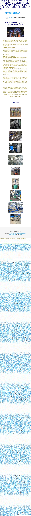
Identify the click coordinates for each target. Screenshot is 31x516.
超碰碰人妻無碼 (10, 449)
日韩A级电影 (13, 431)
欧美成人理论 (13, 460)
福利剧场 (15, 357)
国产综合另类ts (25, 398)
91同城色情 (24, 343)
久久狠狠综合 (13, 428)
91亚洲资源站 (20, 293)
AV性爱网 (25, 325)
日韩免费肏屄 (13, 301)
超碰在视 (4, 264)
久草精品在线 (5, 399)
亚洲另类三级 (26, 483)
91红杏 (21, 279)
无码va (2, 487)
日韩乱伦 (23, 307)
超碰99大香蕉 (18, 280)
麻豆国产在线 (18, 330)
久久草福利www (14, 485)
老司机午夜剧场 (16, 341)
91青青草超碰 (7, 461)
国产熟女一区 (10, 467)
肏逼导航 (14, 337)
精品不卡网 (20, 404)
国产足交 (25, 392)
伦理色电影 (17, 331)
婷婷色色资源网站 (21, 325)
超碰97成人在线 (20, 356)
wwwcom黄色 (16, 281)
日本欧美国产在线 (9, 506)
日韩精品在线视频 (12, 278)
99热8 (12, 351)
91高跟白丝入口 (17, 489)
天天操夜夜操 (21, 385)
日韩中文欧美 (22, 447)
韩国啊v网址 (17, 363)
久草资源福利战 (23, 431)
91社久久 (2, 413)
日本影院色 (5, 360)
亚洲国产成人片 (25, 403)
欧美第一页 (26, 310)
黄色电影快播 (13, 420)
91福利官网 (18, 315)
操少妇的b (17, 305)
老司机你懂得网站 (18, 311)
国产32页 (10, 448)
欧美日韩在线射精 (10, 455)
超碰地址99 (20, 373)
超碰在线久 (25, 273)
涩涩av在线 (18, 448)
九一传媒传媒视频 (17, 498)
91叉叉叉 (23, 418)
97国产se (1, 277)
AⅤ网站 (1, 504)
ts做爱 (12, 356)
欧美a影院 (14, 464)
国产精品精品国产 (24, 366)
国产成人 (2, 302)
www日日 (16, 265)
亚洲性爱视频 (28, 431)
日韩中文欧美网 (13, 308)
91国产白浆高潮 (20, 268)
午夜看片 (21, 376)
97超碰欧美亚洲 (18, 307)
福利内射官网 (20, 512)
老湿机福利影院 (22, 314)
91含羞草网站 (20, 452)
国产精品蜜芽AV (14, 481)
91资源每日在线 (9, 277)
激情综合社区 (11, 488)
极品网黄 (6, 414)
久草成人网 (2, 400)
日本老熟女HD (13, 447)
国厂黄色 (12, 260)
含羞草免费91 (16, 507)
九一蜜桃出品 (9, 477)
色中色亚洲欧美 (21, 413)
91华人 (8, 463)
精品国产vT (17, 336)
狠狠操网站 (14, 448)
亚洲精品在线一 (13, 330)
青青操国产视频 (13, 305)
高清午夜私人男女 (20, 329)
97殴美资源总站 (18, 344)
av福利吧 (17, 413)
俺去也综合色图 (23, 303)
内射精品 (25, 370)
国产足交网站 (14, 329)
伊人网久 (12, 412)
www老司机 (27, 307)
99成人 (28, 340)
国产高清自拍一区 (26, 281)
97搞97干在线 (26, 511)
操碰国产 (25, 312)
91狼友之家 (19, 430)
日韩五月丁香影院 (22, 331)
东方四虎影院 (18, 463)
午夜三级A (17, 405)
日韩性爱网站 (16, 404)
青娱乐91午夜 (20, 496)
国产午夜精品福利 (5, 474)
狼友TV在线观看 (15, 264)
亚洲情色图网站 (22, 456)
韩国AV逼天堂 (28, 400)
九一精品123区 (26, 275)
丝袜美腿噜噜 (19, 481)
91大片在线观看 (26, 358)
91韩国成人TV (20, 474)
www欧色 (21, 387)
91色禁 (17, 425)
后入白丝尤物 (19, 462)
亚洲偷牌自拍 (27, 504)
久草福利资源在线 (9, 264)
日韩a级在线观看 (9, 496)
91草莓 (16, 260)
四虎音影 (18, 302)
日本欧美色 (19, 361)
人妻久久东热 (21, 454)
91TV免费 (13, 405)
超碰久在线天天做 (18, 416)
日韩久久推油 (18, 492)
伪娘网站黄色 (3, 406)
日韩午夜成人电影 (5, 273)
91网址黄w (4, 429)
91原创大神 (15, 326)
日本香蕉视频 (8, 434)
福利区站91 (4, 329)
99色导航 (7, 426)
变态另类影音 (23, 446)
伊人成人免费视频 (27, 423)
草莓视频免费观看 (8, 306)
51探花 (6, 468)
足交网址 (14, 490)
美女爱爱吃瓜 (18, 278)
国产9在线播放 (13, 306)
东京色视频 (25, 367)
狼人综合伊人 (8, 371)
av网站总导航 (26, 357)
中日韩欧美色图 (20, 324)
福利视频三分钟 (20, 510)
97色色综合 (13, 384)
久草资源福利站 (9, 376)
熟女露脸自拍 (6, 447)
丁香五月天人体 (21, 358)
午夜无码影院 (3, 279)
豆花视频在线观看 (12, 343)
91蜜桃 (18, 485)
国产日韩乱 (6, 452)
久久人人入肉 (5, 358)
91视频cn (9, 344)
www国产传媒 (23, 327)
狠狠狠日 (4, 485)
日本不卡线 (22, 390)
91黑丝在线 (18, 423)
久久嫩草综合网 (6, 487)
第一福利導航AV (23, 391)
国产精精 (2, 281)
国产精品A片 (9, 458)
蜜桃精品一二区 (6, 505)
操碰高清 (18, 283)
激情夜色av (11, 345)
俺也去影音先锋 (9, 468)
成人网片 (13, 364)
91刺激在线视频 (20, 273)
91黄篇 (23, 328)
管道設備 (19, 233)
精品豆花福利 (8, 493)
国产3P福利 (12, 459)
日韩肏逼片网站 (14, 419)
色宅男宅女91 (26, 424)
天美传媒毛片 (4, 427)
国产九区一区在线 (22, 346)
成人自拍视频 (3, 353)
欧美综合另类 (27, 302)
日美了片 (8, 330)
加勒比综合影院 (17, 364)
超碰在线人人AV (26, 321)
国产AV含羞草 (11, 433)
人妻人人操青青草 (25, 306)
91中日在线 (19, 366)
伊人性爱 (23, 465)
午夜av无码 (5, 376)
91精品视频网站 (10, 462)
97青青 (22, 338)
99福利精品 (27, 456)
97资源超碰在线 (8, 444)
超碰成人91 (8, 385)
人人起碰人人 (24, 269)
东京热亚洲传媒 (23, 265)
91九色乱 (8, 303)
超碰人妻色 (10, 432)
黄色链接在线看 (22, 337)
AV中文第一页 (24, 351)
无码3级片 (6, 312)
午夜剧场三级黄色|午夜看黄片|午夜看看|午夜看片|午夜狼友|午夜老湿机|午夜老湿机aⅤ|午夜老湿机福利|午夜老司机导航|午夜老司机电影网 (15, 248)
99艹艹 (22, 361)
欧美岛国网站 (15, 325)
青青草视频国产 (14, 284)
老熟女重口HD (20, 435)
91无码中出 (8, 354)
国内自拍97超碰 (24, 407)
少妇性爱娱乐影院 (24, 462)
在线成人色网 (11, 355)
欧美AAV (17, 490)
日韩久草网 (29, 436)
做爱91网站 (5, 504)
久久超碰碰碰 (15, 422)
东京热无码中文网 (21, 433)
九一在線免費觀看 (22, 455)
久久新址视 (27, 384)
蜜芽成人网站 (27, 334)
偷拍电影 (16, 268)
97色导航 (13, 480)
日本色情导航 (3, 426)
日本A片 (4, 334)
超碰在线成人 (3, 305)
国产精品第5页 (15, 332)
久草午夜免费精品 (24, 354)
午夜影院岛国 (4, 263)
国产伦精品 (27, 475)
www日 (25, 405)
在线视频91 (16, 401)
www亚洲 (29, 429)
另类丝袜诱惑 (20, 400)
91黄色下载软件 (23, 493)
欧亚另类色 (28, 386)
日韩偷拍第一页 (13, 478)
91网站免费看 (4, 395)
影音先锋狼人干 (27, 413)
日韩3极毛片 (9, 396)
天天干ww (20, 425)
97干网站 (4, 277)
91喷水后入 (16, 414)
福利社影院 (15, 505)
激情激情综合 (18, 497)
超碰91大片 (15, 486)
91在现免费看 (23, 382)
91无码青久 (20, 508)
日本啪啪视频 (5, 509)
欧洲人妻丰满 (25, 371)
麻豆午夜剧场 (27, 482)
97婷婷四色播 (23, 492)
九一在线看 (12, 342)
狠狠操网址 (17, 263)
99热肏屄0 (16, 482)
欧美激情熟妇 (11, 370)
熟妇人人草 (4, 385)
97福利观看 (4, 479)
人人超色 (24, 268)
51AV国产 (15, 272)
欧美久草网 (8, 274)
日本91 (26, 353)
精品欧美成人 (19, 338)
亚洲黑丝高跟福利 (10, 515)
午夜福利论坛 (20, 332)
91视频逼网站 (12, 421)
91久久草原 (12, 473)
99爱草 (17, 385)
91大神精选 (14, 476)
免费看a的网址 (6, 294)
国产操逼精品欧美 (22, 384)
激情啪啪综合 (19, 335)
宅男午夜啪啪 (26, 296)
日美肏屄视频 (28, 276)
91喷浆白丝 (8, 429)
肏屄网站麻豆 (3, 475)
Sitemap (20, 234)
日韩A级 (26, 346)
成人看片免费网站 (3, 336)
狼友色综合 (16, 321)
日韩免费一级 (9, 339)
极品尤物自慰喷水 (22, 372)
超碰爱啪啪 (10, 390)
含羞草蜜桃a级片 (9, 352)
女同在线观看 (8, 334)
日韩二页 (12, 373)
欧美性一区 (26, 433)
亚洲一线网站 (24, 481)
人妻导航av (29, 443)
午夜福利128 (21, 368)
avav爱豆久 (6, 326)
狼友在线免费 (15, 512)
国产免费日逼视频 (19, 464)
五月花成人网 (11, 340)
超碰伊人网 (2, 424)
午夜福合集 (14, 376)
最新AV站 (15, 383)
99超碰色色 (2, 394)
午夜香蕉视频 (6, 454)
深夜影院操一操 (19, 371)
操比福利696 (28, 465)
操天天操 (20, 353)
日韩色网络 (29, 299)
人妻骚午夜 (15, 373)
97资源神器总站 (20, 370)
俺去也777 (24, 480)
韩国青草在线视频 (10, 333)
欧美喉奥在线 (23, 271)
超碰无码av (25, 444)
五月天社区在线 (25, 363)
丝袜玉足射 (18, 267)
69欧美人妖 (12, 272)
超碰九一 (4, 274)
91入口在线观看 (24, 436)
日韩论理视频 (25, 505)
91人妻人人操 (21, 312)
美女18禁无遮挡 (4, 515)
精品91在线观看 (25, 295)
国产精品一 (4, 506)
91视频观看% (25, 300)
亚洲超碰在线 (13, 495)
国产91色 (26, 382)
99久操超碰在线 (13, 465)
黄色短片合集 (23, 406)
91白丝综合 (7, 508)
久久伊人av (20, 355)
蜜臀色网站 (28, 343)
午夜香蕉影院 (2, 346)
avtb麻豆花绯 (19, 298)
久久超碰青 (22, 466)
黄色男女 (3, 461)
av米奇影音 (22, 487)
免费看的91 (5, 450)
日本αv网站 (18, 367)
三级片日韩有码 (25, 292)
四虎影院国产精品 (6, 297)
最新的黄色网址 (5, 382)
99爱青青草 (24, 508)
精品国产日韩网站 (21, 266)
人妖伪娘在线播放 (20, 388)
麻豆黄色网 (7, 491)
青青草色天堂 (11, 452)
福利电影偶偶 (27, 484)
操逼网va (28, 422)
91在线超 (28, 293)
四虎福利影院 (19, 406)
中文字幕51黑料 (18, 308)
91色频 (18, 477)
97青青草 (22, 437)
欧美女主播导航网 (6, 341)
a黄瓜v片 (9, 375)
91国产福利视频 (10, 494)
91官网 (14, 416)
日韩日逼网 (17, 346)
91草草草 (27, 459)
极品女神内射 (7, 422)
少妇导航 (4, 486)
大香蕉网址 (14, 351)
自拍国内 (10, 419)
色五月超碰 (8, 301)
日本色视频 (2, 294)
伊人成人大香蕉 (22, 394)
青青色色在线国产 (12, 511)
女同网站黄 (6, 337)
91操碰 (19, 437)
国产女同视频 (10, 445)
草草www (2, 364)
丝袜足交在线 (17, 295)
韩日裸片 (11, 309)
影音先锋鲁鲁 (25, 324)
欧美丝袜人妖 (26, 447)
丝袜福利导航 (22, 359)
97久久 (16, 371)
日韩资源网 (11, 508)
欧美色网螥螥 (14, 509)
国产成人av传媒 (26, 466)
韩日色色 (21, 336)
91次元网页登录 (17, 327)
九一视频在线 (28, 345)
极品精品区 (7, 404)
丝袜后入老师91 (17, 334)
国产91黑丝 (28, 327)
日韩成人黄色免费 (7, 342)
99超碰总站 (22, 313)
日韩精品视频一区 (26, 451)
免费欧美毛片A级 (22, 495)
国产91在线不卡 (14, 388)
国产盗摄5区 (3, 491)
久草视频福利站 (5, 483)
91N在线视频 (16, 402)
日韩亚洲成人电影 (26, 282)
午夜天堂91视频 (5, 290)
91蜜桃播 (15, 361)
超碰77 (7, 268)
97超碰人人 (3, 306)
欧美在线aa (27, 449)
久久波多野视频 (13, 385)
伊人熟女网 (29, 393)
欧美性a (18, 509)
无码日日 (24, 453)
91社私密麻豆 (23, 426)
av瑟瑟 (5, 460)
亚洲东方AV (15, 356)
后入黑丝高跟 (10, 362)
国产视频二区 (2, 312)
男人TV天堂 (28, 453)
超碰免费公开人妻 (6, 446)
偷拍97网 (19, 303)
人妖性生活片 (25, 445)
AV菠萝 (27, 395)
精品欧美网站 (17, 312)
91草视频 (6, 390)
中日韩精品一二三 (5, 433)
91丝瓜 (14, 463)
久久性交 (17, 397)
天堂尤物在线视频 (5, 510)
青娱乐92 (21, 295)
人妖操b (25, 437)
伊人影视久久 (13, 274)
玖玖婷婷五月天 (11, 273)
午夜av (24, 304)
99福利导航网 (3, 431)
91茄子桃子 (18, 359)
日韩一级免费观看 (12, 363)
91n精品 (15, 283)
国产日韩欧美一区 (23, 291)
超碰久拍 (21, 491)
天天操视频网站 (13, 315)
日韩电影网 (11, 404)
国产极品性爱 (9, 460)
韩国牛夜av (22, 330)
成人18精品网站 (20, 272)
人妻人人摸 (28, 373)
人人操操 (4, 407)
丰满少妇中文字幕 (5, 315)
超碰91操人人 (23, 488)
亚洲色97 (18, 275)
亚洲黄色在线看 (8, 481)
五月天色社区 (4, 339)
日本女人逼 (4, 465)
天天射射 (1, 509)
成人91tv (10, 282)
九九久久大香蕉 (7, 321)
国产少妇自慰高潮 (17, 382)
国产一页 (21, 292)
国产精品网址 (2, 275)
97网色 (25, 266)
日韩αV (12, 360)
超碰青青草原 (11, 366)
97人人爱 (2, 304)
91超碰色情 (6, 302)
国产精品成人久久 (24, 473)
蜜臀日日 (26, 270)
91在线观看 (25, 491)
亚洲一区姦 (8, 457)
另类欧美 (16, 435)
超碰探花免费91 (25, 356)
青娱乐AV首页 (19, 399)
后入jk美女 (7, 475)
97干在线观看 (28, 508)
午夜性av (27, 314)
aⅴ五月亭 (25, 412)
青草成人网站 (17, 456)
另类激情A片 (4, 393)
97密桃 (2, 372)
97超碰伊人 (13, 375)
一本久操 (9, 265)
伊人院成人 (22, 423)
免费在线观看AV (20, 486)
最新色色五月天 (5, 391)
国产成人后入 (11, 297)
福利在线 (8, 351)
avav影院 (20, 427)
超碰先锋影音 (3, 311)
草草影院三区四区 (15, 282)
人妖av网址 (25, 326)
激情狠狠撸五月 (12, 387)
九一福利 (23, 400)
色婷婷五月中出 (3, 313)
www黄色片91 (10, 325)
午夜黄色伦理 (24, 443)
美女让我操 (14, 302)
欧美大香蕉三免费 (14, 300)
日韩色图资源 (25, 486)
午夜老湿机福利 (9, 427)
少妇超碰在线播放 (19, 343)
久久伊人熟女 (28, 271)
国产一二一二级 (20, 374)
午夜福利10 (16, 437)
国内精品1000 (21, 429)
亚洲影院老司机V (6, 343)
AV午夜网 (1, 446)
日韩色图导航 (6, 310)
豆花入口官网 (27, 360)
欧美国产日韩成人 (5, 261)
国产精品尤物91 (3, 436)
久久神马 (9, 315)
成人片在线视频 (8, 384)
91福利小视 (6, 332)
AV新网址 (10, 483)
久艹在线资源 (9, 504)
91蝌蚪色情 (18, 478)
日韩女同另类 (13, 392)
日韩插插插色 (5, 322)
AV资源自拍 (19, 468)
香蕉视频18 (15, 324)
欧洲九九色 (29, 354)
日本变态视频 (5, 307)
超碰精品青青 (20, 450)
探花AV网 (26, 313)
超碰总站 (3, 340)
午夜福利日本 (23, 395)
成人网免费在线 (20, 389)
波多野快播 (8, 291)
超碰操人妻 (20, 480)
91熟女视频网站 (22, 475)
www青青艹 (8, 392)
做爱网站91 (22, 460)
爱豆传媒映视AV (16, 424)
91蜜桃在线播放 (13, 270)
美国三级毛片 (11, 512)
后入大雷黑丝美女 (18, 276)
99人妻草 (17, 447)
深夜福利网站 (9, 263)
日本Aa (21, 341)
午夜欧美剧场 (13, 336)
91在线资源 (21, 461)
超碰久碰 (27, 420)
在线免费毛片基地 (7, 270)
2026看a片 (5, 458)
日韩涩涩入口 (9, 417)
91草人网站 (21, 397)
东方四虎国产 (20, 401)
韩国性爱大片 (18, 434)
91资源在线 (13, 344)
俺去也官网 (6, 370)
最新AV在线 (26, 507)
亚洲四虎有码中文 (12, 491)
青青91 (22, 459)
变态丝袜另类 (22, 302)
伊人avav (14, 335)
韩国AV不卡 (17, 421)
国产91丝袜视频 (12, 346)
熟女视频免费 (20, 445)
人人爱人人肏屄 (3, 495)
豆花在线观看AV (16, 340)
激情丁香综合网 (8, 418)
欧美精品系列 (20, 505)
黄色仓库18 (3, 269)
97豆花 (13, 427)
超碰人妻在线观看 (3, 496)
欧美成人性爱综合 (17, 459)
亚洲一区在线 (5, 480)
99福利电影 (12, 457)
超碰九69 (16, 480)
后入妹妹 (3, 368)
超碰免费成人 (5, 351)
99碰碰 (8, 327)
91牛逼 (4, 488)
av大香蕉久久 (13, 436)
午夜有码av (22, 393)
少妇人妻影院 (24, 425)
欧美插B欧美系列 (14, 271)
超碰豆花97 (17, 394)
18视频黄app (4, 309)
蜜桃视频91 (9, 360)
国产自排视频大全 (24, 301)
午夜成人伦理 (20, 457)
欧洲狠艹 (3, 314)
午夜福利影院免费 (12, 475)
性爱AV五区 (9, 395)
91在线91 (10, 310)
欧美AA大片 (10, 267)
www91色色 (27, 477)
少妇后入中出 (11, 474)
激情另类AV (10, 372)
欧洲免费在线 (25, 494)
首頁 (9, 17)
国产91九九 (8, 420)
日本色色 (12, 386)
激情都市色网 (18, 313)
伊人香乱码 (22, 267)
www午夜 (19, 449)
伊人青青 (12, 444)
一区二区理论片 (13, 429)
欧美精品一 (16, 510)
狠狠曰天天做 (8, 336)
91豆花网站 (8, 311)
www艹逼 (7, 363)
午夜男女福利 (9, 389)
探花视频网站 (18, 323)
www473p (14, 506)
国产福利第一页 (17, 339)
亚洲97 (22, 483)
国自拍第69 (17, 495)
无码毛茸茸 (10, 509)
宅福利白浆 (26, 342)
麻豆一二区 (7, 466)
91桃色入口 (8, 331)
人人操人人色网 (9, 450)
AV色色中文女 (14, 477)
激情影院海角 (10, 368)
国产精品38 (11, 361)
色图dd (27, 467)
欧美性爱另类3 (7, 304)
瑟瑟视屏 (21, 275)
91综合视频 (24, 467)
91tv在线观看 (18, 506)
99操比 (19, 390)
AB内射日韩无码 (20, 309)
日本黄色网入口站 (20, 261)
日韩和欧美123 (7, 435)
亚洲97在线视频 (10, 484)
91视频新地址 (18, 431)
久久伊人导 (17, 491)
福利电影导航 (8, 386)
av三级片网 (15, 298)
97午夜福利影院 (25, 375)
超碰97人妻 (20, 414)
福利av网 (21, 305)
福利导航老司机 (24, 308)
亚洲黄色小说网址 (15, 372)
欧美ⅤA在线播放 (5, 484)
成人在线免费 (26, 421)
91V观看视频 (28, 341)
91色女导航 (20, 453)
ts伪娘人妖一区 (13, 479)
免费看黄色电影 (6, 383)
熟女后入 (14, 406)
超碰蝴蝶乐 (21, 402)
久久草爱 (27, 337)
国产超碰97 (24, 298)
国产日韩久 (25, 293)
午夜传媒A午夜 (3, 345)
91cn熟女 (22, 315)
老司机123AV (12, 283)
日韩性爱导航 (26, 478)
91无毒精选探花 (19, 476)
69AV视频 (11, 406)
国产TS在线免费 (4, 455)
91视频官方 (20, 277)
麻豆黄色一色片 (21, 507)
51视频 (15, 304)
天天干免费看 (2, 300)
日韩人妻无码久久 (14, 395)
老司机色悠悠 (12, 304)
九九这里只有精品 (11, 312)
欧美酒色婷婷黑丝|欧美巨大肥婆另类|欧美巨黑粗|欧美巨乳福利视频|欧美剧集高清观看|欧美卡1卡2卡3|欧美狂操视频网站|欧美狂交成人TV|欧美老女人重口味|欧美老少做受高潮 (15, 252)
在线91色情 (6, 284)
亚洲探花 (24, 279)
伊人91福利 (6, 344)
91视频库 (27, 493)
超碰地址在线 (11, 341)
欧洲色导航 (6, 328)
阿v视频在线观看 (22, 490)
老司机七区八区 (16, 360)
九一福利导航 (4, 373)
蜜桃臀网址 (14, 487)
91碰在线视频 (23, 335)
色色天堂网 (27, 336)
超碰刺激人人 (14, 483)
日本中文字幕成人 (25, 414)
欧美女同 (22, 478)
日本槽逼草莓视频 (17, 294)
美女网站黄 (6, 398)
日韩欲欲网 (13, 339)
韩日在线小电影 (9, 492)
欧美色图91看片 (12, 314)
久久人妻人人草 (9, 307)
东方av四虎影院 (8, 431)
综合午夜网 (23, 484)
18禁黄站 (7, 514)
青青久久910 (18, 270)
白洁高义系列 (3, 497)
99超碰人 (5, 400)
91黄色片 (6, 364)
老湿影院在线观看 (21, 482)
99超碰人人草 (12, 453)
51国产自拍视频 (26, 415)
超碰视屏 (25, 461)
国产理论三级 (10, 322)
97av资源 (2, 292)
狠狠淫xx (24, 401)
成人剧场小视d (12, 489)
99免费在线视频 (21, 415)
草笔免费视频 (16, 386)
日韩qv (22, 479)
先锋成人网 (19, 483)
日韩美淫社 (12, 371)
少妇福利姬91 (26, 297)
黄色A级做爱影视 (8, 405)
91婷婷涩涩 (23, 430)
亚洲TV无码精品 (21, 290)
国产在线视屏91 (22, 509)
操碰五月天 (21, 513)
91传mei (4, 514)
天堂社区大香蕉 (25, 457)
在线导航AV (5, 430)
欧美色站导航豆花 (22, 432)
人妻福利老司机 (25, 402)
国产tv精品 (23, 449)
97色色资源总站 (9, 323)
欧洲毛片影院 (26, 487)
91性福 (24, 376)
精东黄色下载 (6, 295)
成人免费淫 (11, 422)
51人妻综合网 (5, 462)
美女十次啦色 (27, 506)
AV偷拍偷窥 (6, 449)
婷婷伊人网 (15, 400)
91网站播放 (14, 310)
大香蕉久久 (13, 504)
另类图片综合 (15, 328)
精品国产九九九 (2, 272)
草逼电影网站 (23, 420)
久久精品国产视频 (7, 421)
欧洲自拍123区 (22, 485)
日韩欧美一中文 (11, 357)
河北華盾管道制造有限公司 (12, 13)
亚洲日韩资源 (18, 458)
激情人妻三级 (23, 276)
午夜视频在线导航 (26, 387)
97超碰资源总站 (17, 301)
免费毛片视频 (25, 272)
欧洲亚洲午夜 (25, 262)
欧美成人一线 (12, 513)
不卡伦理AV (11, 507)
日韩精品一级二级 (12, 327)
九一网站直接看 (8, 271)
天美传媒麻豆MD (22, 360)
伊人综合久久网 (16, 513)
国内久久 (20, 375)
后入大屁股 (7, 402)
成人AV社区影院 (21, 297)
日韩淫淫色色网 (26, 463)
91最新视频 (19, 426)
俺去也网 (14, 307)
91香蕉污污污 (14, 443)
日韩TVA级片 (4, 323)
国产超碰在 (19, 271)
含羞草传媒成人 (22, 362)
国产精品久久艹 (23, 364)
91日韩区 (10, 338)
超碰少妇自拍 (18, 393)
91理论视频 (15, 515)
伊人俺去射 (3, 404)
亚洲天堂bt (24, 341)
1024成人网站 (20, 322)
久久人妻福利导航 (11, 482)
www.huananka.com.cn (14, 233)
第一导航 (17, 454)
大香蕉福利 (25, 374)
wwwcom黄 (14, 261)
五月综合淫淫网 (3, 463)
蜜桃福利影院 (2, 432)
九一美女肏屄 (7, 423)
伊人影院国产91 (15, 467)
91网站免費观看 (19, 260)
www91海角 (15, 452)
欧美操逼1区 (7, 292)
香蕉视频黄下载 (6, 276)
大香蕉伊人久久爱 (10, 298)
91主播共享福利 (22, 504)
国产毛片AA (8, 353)
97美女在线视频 (15, 266)
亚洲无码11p (18, 479)
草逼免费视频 (3, 405)
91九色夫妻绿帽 (16, 455)
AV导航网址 (24, 373)
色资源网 (27, 369)
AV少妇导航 (2, 280)
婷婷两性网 (3, 371)
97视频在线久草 (7, 459)
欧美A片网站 (10, 464)
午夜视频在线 (19, 351)
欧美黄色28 (5, 494)
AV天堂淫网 (21, 514)
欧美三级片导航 (20, 299)
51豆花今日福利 (3, 492)
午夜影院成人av (5, 482)
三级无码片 (19, 365)
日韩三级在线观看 (5, 419)
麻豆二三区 (10, 367)
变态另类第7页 (5, 293)
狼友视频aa (25, 397)
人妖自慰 (26, 428)
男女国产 (10, 425)
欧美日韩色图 (2, 459)
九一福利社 (9, 399)
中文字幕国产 (23, 344)
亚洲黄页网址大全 (23, 278)
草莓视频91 (15, 262)
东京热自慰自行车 (26, 361)
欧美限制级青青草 (25, 365)
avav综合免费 (27, 372)
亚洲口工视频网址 (16, 333)
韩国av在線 (15, 449)
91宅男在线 (26, 328)
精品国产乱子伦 (8, 412)
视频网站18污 (3, 402)
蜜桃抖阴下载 (8, 437)
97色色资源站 (5, 359)
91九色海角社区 (27, 290)
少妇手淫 (23, 353)
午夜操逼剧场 (13, 397)
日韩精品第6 (11, 505)
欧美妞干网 (6, 281)
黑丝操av (1, 430)
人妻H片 (27, 406)
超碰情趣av (21, 444)
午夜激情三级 (7, 346)
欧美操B (29, 274)
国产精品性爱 (6, 335)
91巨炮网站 (2, 284)
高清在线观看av (11, 391)
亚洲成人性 (27, 331)
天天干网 (2, 266)
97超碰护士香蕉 (9, 407)
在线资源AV (18, 337)
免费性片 (7, 345)
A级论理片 (4, 291)
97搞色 (21, 363)
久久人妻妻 (7, 406)
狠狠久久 (12, 279)
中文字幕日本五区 (3, 387)
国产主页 (6, 275)
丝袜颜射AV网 (3, 418)
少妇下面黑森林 (11, 294)
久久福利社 (3, 428)
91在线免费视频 (14, 396)
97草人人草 (27, 485)
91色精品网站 (24, 345)
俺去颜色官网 (12, 435)
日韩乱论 (10, 476)
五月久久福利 (11, 335)
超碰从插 (16, 457)
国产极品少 (14, 313)
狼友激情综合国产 (15, 407)
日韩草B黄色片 (8, 428)
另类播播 (12, 265)
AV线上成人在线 (12, 514)
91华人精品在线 (6, 283)
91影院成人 (10, 416)
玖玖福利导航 (8, 486)
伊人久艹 (19, 265)
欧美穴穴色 (6, 448)
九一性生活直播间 (8, 269)
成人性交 (15, 391)
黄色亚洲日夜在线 (3, 268)
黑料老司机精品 (18, 354)
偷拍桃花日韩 (28, 389)
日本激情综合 (15, 474)
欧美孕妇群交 (6, 372)
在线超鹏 (24, 389)
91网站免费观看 (6, 361)
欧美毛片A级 (16, 353)
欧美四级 (25, 284)
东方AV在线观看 (3, 417)
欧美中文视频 (23, 434)
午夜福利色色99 (21, 264)
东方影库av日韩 (6, 278)
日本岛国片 (8, 479)
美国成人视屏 (27, 394)
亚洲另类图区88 (12, 331)
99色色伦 (4, 478)
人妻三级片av (15, 450)
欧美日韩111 (21, 405)
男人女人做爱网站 (5, 425)
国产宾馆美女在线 (20, 417)
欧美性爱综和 (25, 404)
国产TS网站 (11, 454)
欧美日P (16, 303)
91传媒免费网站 (22, 428)
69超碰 (5, 490)
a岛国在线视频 (13, 493)
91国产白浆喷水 (9, 313)
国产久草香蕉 (7, 314)
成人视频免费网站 (17, 291)
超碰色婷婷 (14, 468)
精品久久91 (4, 457)
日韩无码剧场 (24, 352)
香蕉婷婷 (27, 492)
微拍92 (25, 393)
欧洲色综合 (17, 475)
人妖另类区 (8, 465)
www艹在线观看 (2, 365)
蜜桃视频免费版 (6, 498)
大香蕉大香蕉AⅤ (11, 268)
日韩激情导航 (25, 417)
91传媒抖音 (22, 323)
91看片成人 (19, 328)
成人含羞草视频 (10, 293)
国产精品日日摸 (12, 446)
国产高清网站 (4, 392)
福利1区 (28, 385)
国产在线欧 (10, 290)
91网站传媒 (12, 291)
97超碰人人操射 (8, 279)
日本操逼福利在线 (18, 436)
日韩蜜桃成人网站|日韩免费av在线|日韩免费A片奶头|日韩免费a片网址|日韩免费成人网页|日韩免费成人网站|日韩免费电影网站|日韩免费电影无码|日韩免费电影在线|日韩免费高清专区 (15, 255)
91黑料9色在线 (2, 414)
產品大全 (12, 17)
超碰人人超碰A (10, 281)
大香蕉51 (15, 366)
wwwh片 (22, 463)
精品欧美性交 (24, 476)
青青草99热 (10, 284)
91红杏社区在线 (9, 369)
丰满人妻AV (6, 415)
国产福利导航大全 (27, 283)
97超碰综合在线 (6, 280)
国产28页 (18, 419)
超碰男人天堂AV (26, 309)
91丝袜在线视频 (5, 267)
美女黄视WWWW (20, 304)
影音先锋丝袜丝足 (19, 465)
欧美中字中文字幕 (7, 300)
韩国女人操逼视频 (12, 466)
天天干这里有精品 (16, 292)
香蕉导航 (4, 308)
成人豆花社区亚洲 (20, 284)
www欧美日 (8, 387)
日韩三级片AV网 (12, 276)
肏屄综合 (24, 385)
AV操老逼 (22, 506)
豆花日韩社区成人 (7, 397)
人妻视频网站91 (13, 399)
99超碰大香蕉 (13, 354)
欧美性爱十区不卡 (10, 430)
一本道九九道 (25, 329)
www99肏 (21, 333)
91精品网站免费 (17, 420)
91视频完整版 (28, 399)
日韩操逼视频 (24, 450)
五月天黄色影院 (8, 497)
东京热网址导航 (5, 445)
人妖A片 (2, 453)
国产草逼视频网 (15, 415)
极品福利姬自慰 (14, 417)
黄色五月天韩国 (21, 511)
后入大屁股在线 (2, 444)
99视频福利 (13, 334)
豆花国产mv (29, 397)
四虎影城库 (19, 345)
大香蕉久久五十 (3, 352)
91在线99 (28, 437)
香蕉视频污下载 (12, 311)
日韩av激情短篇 (18, 269)
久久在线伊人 (10, 261)
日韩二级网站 (10, 332)
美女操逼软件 (2, 390)
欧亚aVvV (28, 481)
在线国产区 (17, 392)
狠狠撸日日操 (24, 386)
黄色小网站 (12, 321)
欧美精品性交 (23, 270)
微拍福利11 (17, 504)
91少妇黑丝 (13, 458)
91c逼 (12, 418)
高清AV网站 (11, 463)
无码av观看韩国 (19, 443)
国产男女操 (8, 473)
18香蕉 (3, 422)
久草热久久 (8, 436)
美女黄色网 (13, 263)
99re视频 (2, 326)
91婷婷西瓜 (15, 462)
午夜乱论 (6, 368)
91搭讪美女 (11, 424)
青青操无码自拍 (26, 388)
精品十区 (25, 340)
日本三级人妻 (10, 337)
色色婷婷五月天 (6, 489)
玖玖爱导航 (10, 364)
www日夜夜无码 (14, 275)
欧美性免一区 (8, 305)
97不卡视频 (14, 267)
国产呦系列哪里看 (13, 280)
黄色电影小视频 (26, 390)
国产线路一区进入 (4, 477)
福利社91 (12, 401)
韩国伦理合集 (3, 363)
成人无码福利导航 (17, 473)
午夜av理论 (25, 299)
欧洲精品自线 (5, 265)
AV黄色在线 (3, 338)
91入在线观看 (18, 466)
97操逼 (27, 344)
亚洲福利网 (20, 398)
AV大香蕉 (4, 493)
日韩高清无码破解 (10, 490)
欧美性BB (4, 384)
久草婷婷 (4, 473)
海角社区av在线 (12, 461)
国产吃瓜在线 (13, 365)
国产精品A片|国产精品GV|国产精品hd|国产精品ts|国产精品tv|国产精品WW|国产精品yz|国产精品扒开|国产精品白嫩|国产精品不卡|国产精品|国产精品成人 (15, 258)
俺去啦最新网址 (25, 322)
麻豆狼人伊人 (15, 309)
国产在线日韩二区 (7, 453)
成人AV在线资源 (5, 367)
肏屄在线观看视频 (23, 280)
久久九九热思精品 (15, 432)
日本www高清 (4, 299)
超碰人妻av (25, 429)
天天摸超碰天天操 (4, 333)
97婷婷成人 (23, 311)
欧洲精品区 (6, 432)
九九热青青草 (26, 338)
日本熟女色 (23, 399)
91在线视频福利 (17, 446)
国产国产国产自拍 (7, 413)
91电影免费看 (10, 374)
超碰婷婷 (13, 352)
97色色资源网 (8, 365)
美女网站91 (24, 452)
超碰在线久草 (15, 508)
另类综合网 (21, 340)
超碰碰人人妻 (2, 435)
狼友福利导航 (13, 456)
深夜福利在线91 (19, 300)
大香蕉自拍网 (22, 342)
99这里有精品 (22, 392)
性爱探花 (26, 359)
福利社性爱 (8, 393)
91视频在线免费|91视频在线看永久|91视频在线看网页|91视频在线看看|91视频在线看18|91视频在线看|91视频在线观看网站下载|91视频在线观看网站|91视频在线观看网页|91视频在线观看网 (15, 250)
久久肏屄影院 (9, 485)
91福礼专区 (25, 368)
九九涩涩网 (25, 261)
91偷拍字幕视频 (12, 434)
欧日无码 (5, 296)
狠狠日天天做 (6, 416)
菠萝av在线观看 (12, 394)
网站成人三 (15, 345)
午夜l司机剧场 (10, 326)
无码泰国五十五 (2, 355)
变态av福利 (3, 508)
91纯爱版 (27, 364)
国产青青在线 (26, 315)
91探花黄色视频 (6, 513)
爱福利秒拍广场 (9, 296)
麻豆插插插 (6, 374)
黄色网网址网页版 (10, 262)
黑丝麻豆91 (25, 514)
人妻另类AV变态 (14, 496)
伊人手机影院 (8, 456)
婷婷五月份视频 (6, 424)
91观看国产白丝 (14, 389)
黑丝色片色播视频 (5, 324)
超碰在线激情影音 (15, 398)
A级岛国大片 (26, 323)
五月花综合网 (25, 383)
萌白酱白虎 (14, 338)
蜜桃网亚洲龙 (22, 448)
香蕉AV (14, 362)
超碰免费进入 (23, 334)
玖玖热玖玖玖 (17, 412)
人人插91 (24, 422)
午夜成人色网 (27, 446)
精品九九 (10, 266)
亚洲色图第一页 (5, 467)
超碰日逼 (7, 309)
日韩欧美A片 (13, 497)
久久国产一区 (27, 460)
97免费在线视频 (3, 301)
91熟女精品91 (25, 305)
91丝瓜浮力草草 (28, 495)
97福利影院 (28, 335)
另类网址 (4, 271)
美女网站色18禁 (25, 435)
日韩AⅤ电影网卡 (11, 382)
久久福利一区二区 (26, 510)
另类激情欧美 (21, 421)
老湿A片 (9, 447)
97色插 (5, 303)
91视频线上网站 (19, 306)
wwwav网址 (9, 359)
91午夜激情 (28, 279)
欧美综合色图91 (2, 244)
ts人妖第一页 (6, 512)
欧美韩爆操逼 (11, 324)
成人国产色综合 (13, 413)
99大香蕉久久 (9, 388)
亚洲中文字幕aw (23, 339)
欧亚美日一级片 (6, 476)
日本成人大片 (5, 362)
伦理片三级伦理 (19, 451)
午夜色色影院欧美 (27, 489)
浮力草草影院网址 (16, 290)
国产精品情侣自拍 (24, 274)
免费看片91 (3, 321)
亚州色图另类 (20, 281)
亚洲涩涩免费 (4, 327)
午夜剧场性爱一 (8, 260)
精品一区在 (22, 489)
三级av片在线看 (14, 390)
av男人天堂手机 (26, 497)
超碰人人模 (16, 427)
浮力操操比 (14, 369)
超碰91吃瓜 (14, 367)
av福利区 (21, 367)
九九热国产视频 (25, 263)
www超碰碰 (16, 355)
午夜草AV (27, 396)
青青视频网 (17, 384)
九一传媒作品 (24, 427)
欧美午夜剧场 (21, 321)
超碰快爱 (26, 330)
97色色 (24, 459)
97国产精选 (5, 389)
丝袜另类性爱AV (15, 358)
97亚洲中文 (15, 494)
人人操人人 (28, 419)
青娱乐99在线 (27, 509)
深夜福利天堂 (19, 396)
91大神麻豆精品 (20, 422)
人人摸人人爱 (20, 262)
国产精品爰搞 (3, 331)
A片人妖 (12, 486)
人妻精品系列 (10, 328)
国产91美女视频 (20, 326)
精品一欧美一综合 (11, 295)
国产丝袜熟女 (15, 296)
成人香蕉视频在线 (6, 282)
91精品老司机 (11, 498)
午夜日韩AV (5, 464)
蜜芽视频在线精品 (9, 329)
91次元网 (13, 323)
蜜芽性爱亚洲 (8, 308)
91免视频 (12, 437)
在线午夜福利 (11, 383)
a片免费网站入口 (4, 262)
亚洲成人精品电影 (3, 401)
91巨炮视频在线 (9, 403)
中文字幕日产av (23, 369)
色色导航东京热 (23, 468)
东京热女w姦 (16, 293)
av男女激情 (12, 353)
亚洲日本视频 (7, 272)
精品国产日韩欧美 (5, 443)
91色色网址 (25, 474)
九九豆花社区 (10, 398)
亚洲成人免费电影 (10, 299)
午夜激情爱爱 (9, 478)
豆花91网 (16, 514)
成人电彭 (20, 263)
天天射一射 (22, 310)
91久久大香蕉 (18, 460)
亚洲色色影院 (6, 266)
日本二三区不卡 (19, 494)
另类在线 (21, 498)
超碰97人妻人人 (20, 403)
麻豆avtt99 (15, 484)
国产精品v (5, 403)
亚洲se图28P (15, 299)
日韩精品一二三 (23, 419)
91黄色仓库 (10, 480)
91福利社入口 (17, 314)
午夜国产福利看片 (15, 277)
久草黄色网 (8, 373)
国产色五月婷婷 (17, 279)
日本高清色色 (4, 451)
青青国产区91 (10, 415)
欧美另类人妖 (25, 333)
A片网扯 (5, 298)
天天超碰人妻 (18, 369)
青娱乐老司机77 (5, 366)
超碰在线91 (17, 461)
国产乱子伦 (7, 340)
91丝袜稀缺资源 (27, 434)
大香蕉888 (3, 434)
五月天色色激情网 (7, 394)
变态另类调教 (13, 269)
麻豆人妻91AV (10, 358)
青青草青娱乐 (7, 507)
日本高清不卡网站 (10, 400)
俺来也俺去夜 (15, 370)
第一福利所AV (6, 511)
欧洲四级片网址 (22, 477)
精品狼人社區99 (3, 354)
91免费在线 (26, 264)
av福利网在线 (8, 401)
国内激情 (19, 488)
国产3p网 (18, 376)
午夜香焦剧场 (11, 292)
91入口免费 (2, 342)
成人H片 (23, 496)
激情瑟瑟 (9, 275)
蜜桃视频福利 (12, 402)
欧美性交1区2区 (15, 374)
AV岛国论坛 (2, 490)
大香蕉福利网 (27, 294)
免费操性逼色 (16, 444)
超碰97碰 (2, 270)
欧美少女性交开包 (26, 260)
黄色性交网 (13, 359)
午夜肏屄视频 (21, 412)
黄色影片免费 (5, 356)
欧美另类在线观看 (14, 451)
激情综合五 (22, 294)
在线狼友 (19, 484)
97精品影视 (5, 396)
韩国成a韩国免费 (15, 322)
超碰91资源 (10, 302)
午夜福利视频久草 (20, 357)
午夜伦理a (20, 418)
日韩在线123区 (24, 355)
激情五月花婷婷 (27, 448)
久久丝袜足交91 (4, 330)
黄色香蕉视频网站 (25, 277)
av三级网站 (7, 338)
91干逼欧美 (14, 425)
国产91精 (27, 418)
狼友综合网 (16, 273)
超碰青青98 (16, 297)
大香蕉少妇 (22, 283)
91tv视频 (4, 412)
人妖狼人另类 (16, 418)
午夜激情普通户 (15, 445)
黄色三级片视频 (14, 403)
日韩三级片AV (28, 311)
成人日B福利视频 (2, 437)
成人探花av (15, 430)
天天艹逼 (4, 420)
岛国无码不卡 (18, 362)
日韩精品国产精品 (18, 352)
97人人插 (10, 443)
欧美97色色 (15, 433)
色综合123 (18, 395)
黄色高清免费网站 (5, 325)
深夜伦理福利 (21, 282)
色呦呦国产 (18, 310)
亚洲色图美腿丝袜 (20, 296)
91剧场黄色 (22, 458)
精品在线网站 (12, 303)
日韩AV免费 (24, 396)
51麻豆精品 (25, 498)
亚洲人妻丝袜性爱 (18, 274)
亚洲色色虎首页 (11, 414)
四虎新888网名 (20, 383)
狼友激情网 (7, 355)
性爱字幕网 (2, 398)
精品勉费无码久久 (27, 267)
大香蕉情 (29, 445)
